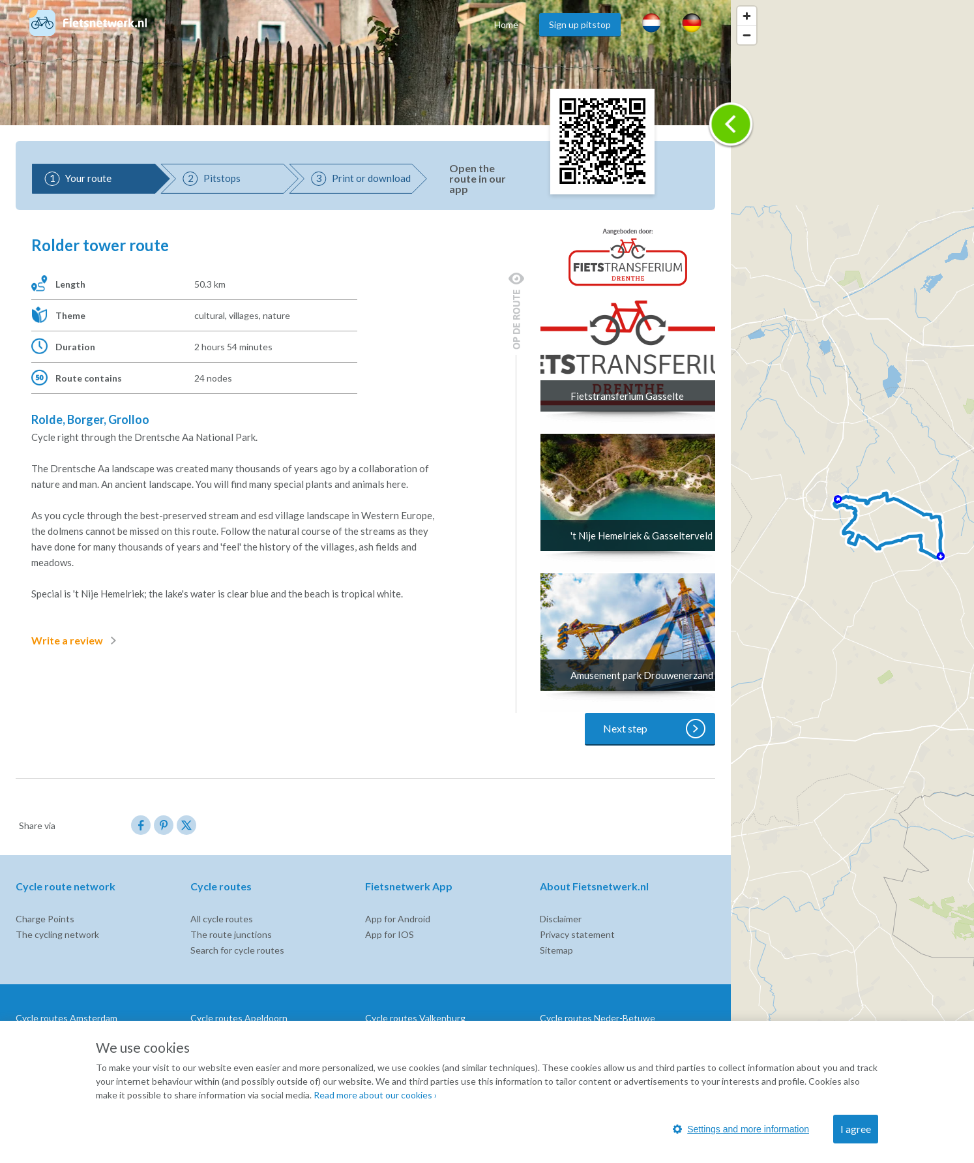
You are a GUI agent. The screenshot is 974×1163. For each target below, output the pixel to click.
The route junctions (231, 934)
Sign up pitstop (580, 24)
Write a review (76, 640)
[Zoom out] (746, 34)
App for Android (397, 918)
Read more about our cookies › (375, 1094)
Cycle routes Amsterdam (66, 1017)
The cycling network (57, 934)
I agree (855, 1129)
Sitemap (556, 950)
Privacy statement (577, 934)
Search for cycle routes (237, 950)
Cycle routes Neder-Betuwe (597, 1017)
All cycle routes (221, 918)
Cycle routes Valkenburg (415, 1017)
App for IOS (389, 934)
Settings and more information (741, 1129)
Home (506, 24)
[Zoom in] (746, 16)
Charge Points (45, 918)
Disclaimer (561, 918)
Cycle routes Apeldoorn (239, 1017)
